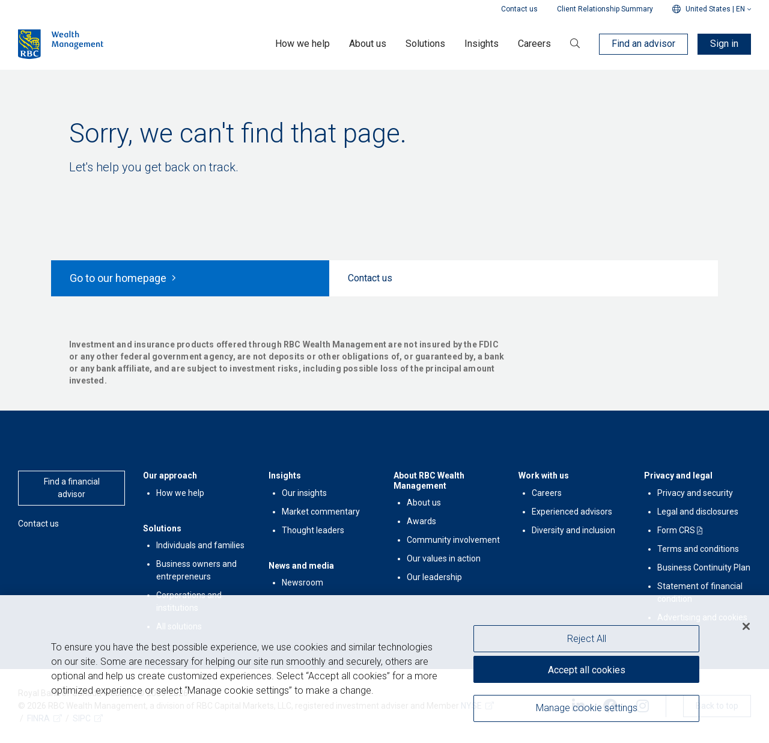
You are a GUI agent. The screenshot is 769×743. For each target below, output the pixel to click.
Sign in (724, 43)
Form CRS (676, 530)
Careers (547, 493)
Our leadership (434, 577)
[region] (384, 669)
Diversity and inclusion (573, 530)
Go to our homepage (123, 278)
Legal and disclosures (697, 511)
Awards (421, 521)
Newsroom (302, 582)
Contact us (519, 9)
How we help (180, 493)
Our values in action (444, 558)
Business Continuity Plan (703, 567)
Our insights (304, 493)
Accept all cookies (586, 670)
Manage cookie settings (586, 708)
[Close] (746, 627)
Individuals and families (200, 545)
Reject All (586, 639)
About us (424, 502)
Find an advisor (643, 43)
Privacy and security (695, 493)
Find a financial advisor (72, 488)
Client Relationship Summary (605, 9)
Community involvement (453, 540)
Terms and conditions (698, 549)
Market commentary (321, 511)
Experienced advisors (572, 511)
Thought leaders (313, 530)
